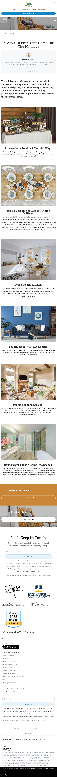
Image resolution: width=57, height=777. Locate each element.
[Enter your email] (30, 551)
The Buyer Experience (9, 671)
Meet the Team (7, 658)
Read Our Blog (7, 668)
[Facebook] (3, 638)
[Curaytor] (10, 648)
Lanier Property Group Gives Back (13, 689)
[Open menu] (55, 20)
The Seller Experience (9, 674)
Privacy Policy (29, 733)
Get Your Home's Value (9, 664)
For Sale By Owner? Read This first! (13, 677)
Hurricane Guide (7, 686)
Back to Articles (9, 34)
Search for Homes (8, 655)
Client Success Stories (9, 661)
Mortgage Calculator (9, 683)
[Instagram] (6, 638)
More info (26, 770)
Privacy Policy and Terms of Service (28, 572)
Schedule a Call (7, 680)
